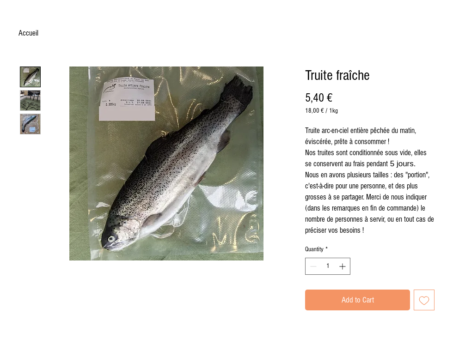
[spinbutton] (327, 266)
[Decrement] (312, 266)
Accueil (28, 33)
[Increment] (343, 266)
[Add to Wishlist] (424, 300)
